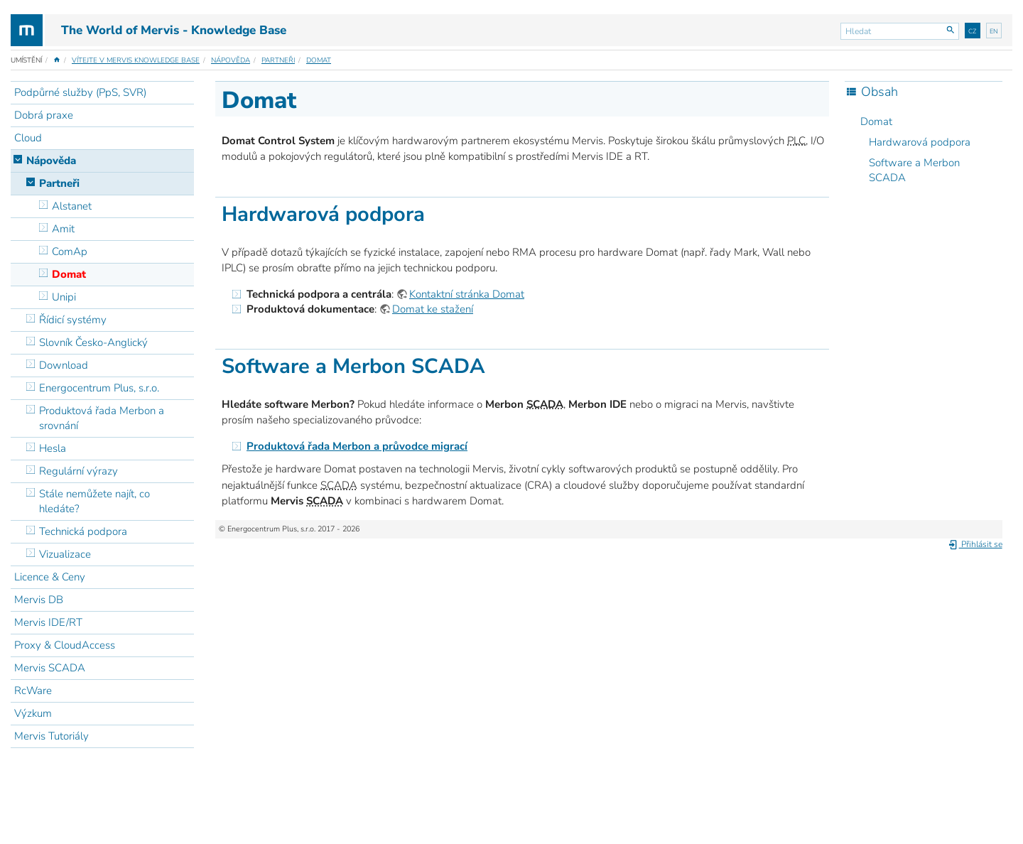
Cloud (28, 138)
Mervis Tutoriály (51, 736)
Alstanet (72, 206)
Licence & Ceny (49, 577)
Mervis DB (38, 600)
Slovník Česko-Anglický (93, 342)
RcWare (33, 690)
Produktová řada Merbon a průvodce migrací (357, 446)
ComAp (69, 251)
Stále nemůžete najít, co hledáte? (94, 501)
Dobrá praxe (43, 115)
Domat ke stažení (432, 309)
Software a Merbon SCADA (914, 170)
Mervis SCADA (49, 668)
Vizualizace (65, 554)
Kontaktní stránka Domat (466, 294)
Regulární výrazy (78, 471)
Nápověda (230, 60)
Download (63, 365)
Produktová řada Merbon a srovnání (101, 418)
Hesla (52, 448)
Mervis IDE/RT (48, 622)
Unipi (64, 297)
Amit (63, 229)
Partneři (278, 60)
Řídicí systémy (73, 320)
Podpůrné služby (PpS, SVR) (80, 92)
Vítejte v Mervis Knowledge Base (136, 60)
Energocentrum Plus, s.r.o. (99, 388)
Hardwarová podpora (919, 142)
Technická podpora (83, 531)
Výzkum (33, 713)
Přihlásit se (975, 544)
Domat (318, 60)
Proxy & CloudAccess (64, 645)
